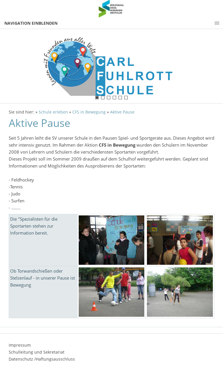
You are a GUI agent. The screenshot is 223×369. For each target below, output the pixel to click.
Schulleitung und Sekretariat (36, 352)
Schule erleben (53, 112)
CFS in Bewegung (89, 112)
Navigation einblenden (30, 23)
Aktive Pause (122, 112)
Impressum (20, 345)
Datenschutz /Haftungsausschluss (42, 359)
